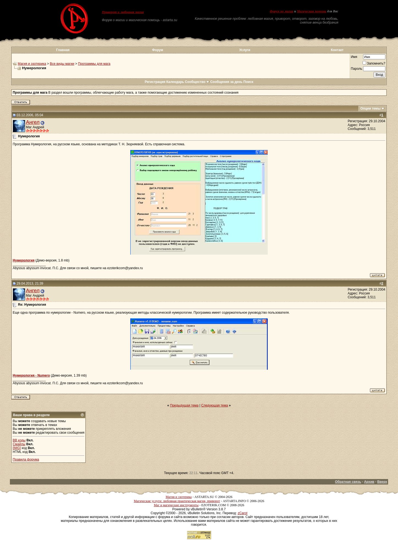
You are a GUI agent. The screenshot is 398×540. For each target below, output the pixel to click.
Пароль (356, 69)
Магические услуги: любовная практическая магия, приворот (177, 501)
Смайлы (19, 444)
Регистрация (155, 82)
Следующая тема (214, 405)
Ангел (33, 122)
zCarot (242, 513)
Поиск (248, 82)
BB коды (19, 440)
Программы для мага (94, 64)
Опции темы (370, 108)
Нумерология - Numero (31, 375)
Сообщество (197, 82)
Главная (63, 50)
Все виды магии (62, 64)
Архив (369, 482)
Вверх (382, 482)
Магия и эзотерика (32, 64)
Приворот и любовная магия (123, 12)
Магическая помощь (311, 11)
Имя (354, 57)
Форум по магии (281, 11)
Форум (157, 50)
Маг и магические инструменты (176, 505)
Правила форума (26, 459)
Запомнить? (374, 63)
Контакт (337, 50)
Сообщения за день (226, 82)
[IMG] (17, 448)
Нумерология (23, 260)
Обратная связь (348, 482)
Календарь (175, 82)
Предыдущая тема (184, 405)
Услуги (244, 50)
